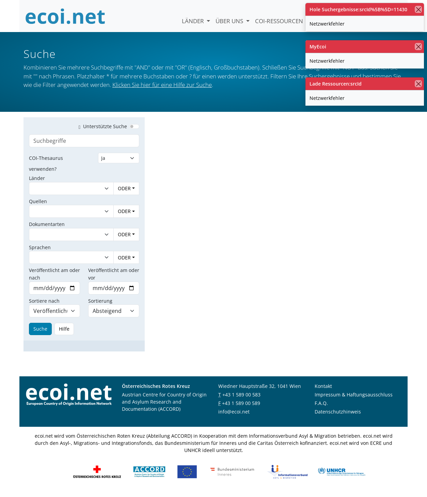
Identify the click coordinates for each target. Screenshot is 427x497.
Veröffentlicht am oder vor (113, 278)
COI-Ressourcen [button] (279, 21)
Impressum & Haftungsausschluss (354, 398)
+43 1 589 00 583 (241, 398)
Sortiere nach (44, 304)
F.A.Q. (321, 407)
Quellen (38, 205)
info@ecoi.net (234, 415)
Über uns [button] (230, 21)
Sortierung (100, 304)
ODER (124, 192)
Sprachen (40, 251)
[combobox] (64, 192)
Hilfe (64, 332)
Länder (193, 21)
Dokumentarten (47, 228)
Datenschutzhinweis (338, 415)
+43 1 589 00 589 (241, 407)
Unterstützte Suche (101, 130)
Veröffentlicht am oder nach (54, 278)
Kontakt (323, 390)
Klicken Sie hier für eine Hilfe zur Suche (162, 85)
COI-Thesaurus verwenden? (46, 167)
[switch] (134, 130)
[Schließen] (418, 9)
